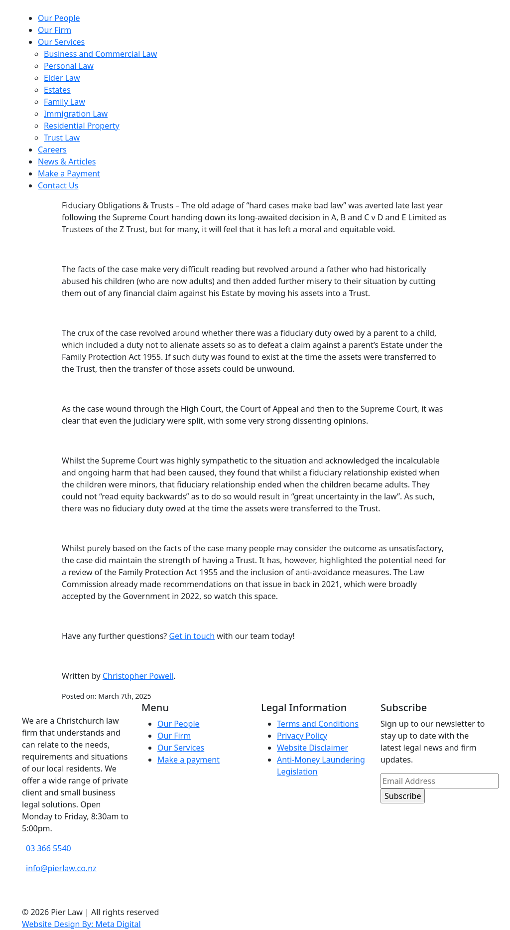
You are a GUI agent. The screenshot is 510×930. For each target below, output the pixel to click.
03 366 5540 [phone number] (48, 848)
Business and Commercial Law (100, 53)
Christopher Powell (138, 675)
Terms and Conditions (318, 723)
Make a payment (188, 759)
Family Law (64, 101)
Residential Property (82, 125)
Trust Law (62, 137)
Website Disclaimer (312, 747)
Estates (57, 89)
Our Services (61, 41)
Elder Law (62, 77)
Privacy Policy (302, 735)
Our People (59, 17)
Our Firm (54, 29)
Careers (52, 149)
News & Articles (67, 161)
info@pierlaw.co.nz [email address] (61, 868)
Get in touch (192, 635)
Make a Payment (69, 173)
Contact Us (58, 185)
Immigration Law (76, 113)
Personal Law (69, 65)
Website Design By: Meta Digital (81, 924)
